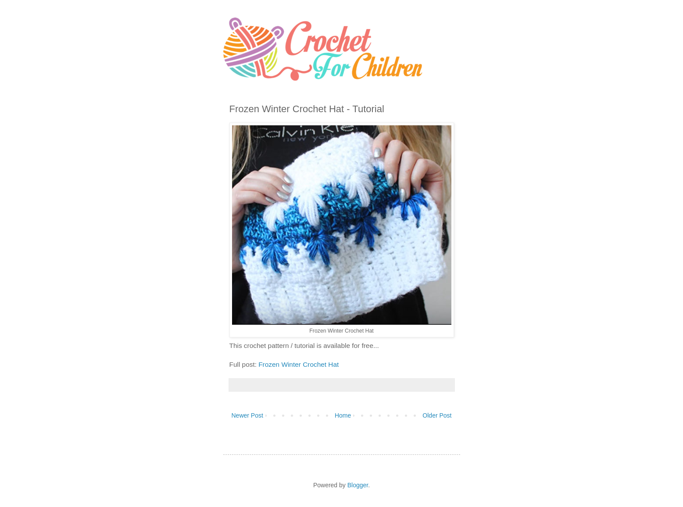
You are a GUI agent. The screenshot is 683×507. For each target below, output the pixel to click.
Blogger (357, 485)
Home (343, 415)
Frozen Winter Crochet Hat (299, 364)
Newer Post (247, 415)
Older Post (436, 415)
